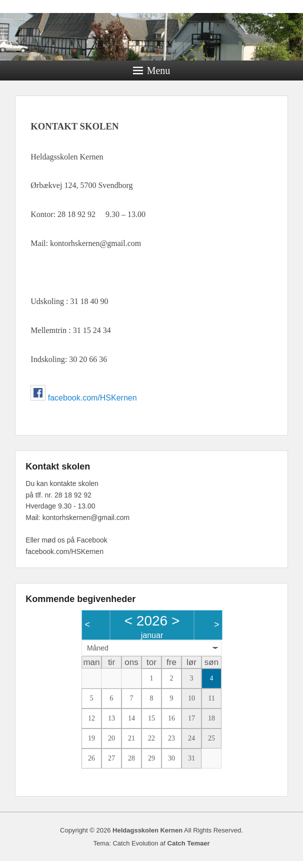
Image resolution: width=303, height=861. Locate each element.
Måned (97, 648)
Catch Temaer (189, 843)
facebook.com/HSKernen (92, 398)
